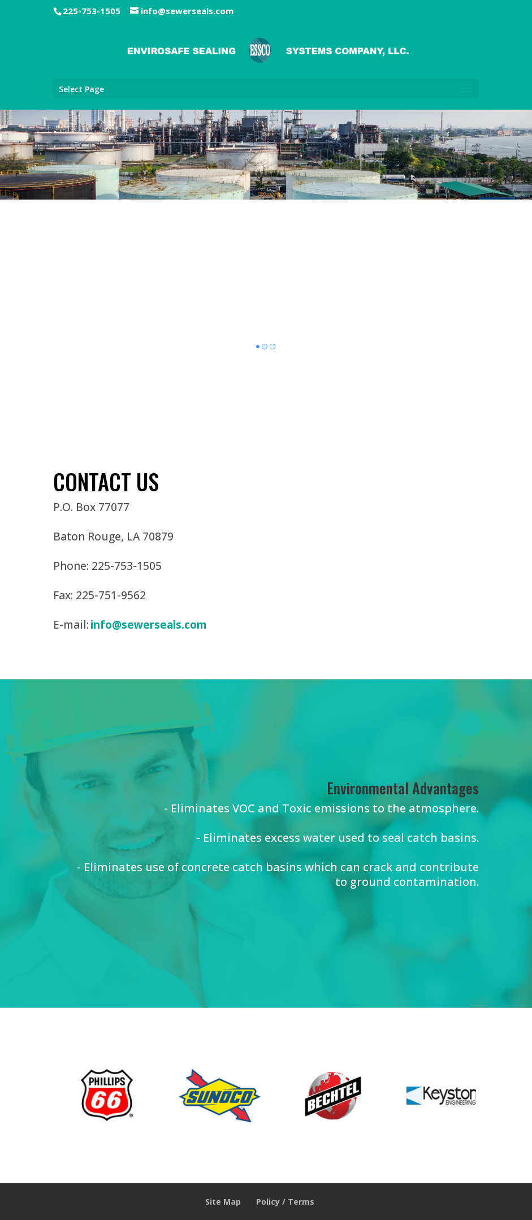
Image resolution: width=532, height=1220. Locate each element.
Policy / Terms (285, 1201)
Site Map (223, 1201)
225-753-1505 (91, 10)
